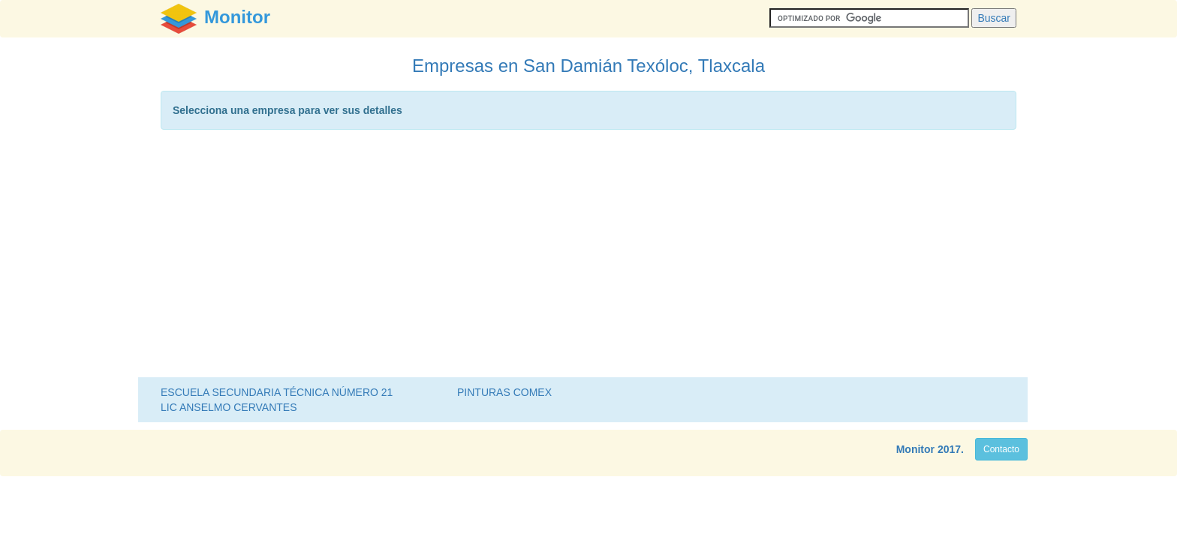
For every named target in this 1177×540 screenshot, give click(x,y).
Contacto (1001, 449)
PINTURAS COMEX (504, 392)
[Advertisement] (588, 257)
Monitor (915, 449)
